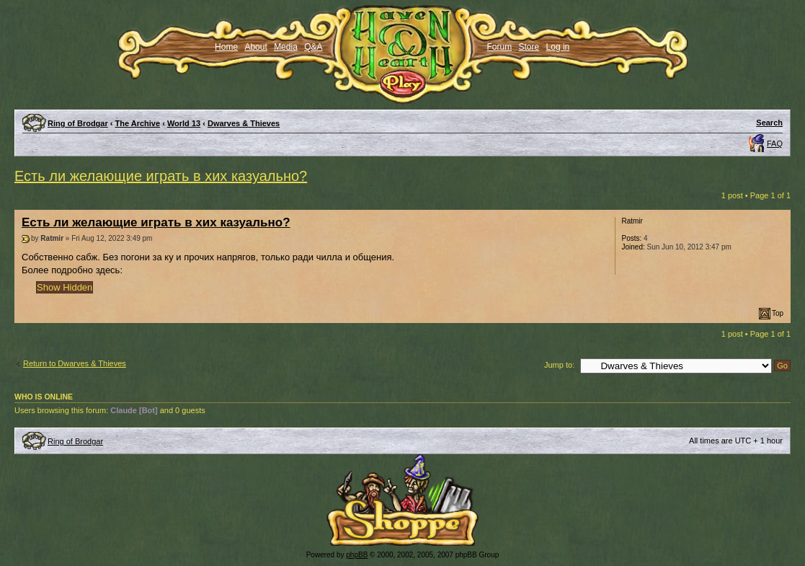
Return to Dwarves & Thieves (74, 363)
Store (529, 47)
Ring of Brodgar (78, 123)
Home (226, 47)
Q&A (313, 47)
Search (769, 122)
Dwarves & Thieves (244, 123)
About (255, 47)
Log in (558, 47)
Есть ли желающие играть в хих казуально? (160, 176)
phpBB (357, 555)
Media (286, 47)
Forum (499, 47)
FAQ (775, 143)
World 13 (183, 123)
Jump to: (559, 365)
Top (777, 313)
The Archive (138, 123)
